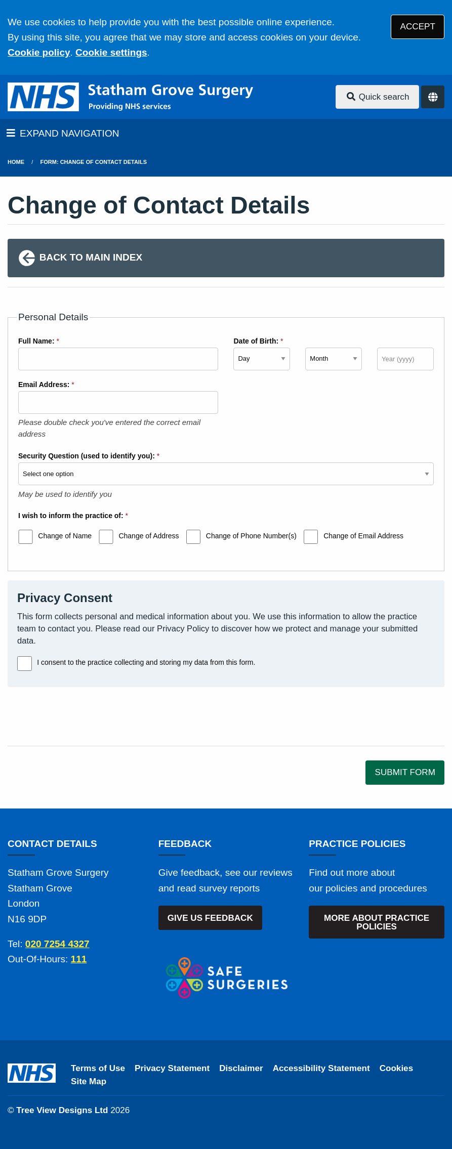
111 (79, 959)
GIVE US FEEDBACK (210, 918)
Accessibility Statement (321, 1068)
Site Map (88, 1081)
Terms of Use (98, 1068)
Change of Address (148, 536)
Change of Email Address (363, 536)
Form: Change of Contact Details (93, 162)
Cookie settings (111, 52)
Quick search (377, 97)
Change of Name (65, 536)
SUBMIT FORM (405, 772)
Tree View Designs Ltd (62, 1110)
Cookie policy (39, 52)
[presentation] (84, 716)
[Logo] (130, 96)
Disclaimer (241, 1068)
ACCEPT (417, 26)
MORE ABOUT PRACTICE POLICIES (376, 922)
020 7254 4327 (57, 944)
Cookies (397, 1068)
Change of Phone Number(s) (251, 536)
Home (16, 162)
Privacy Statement (172, 1068)
